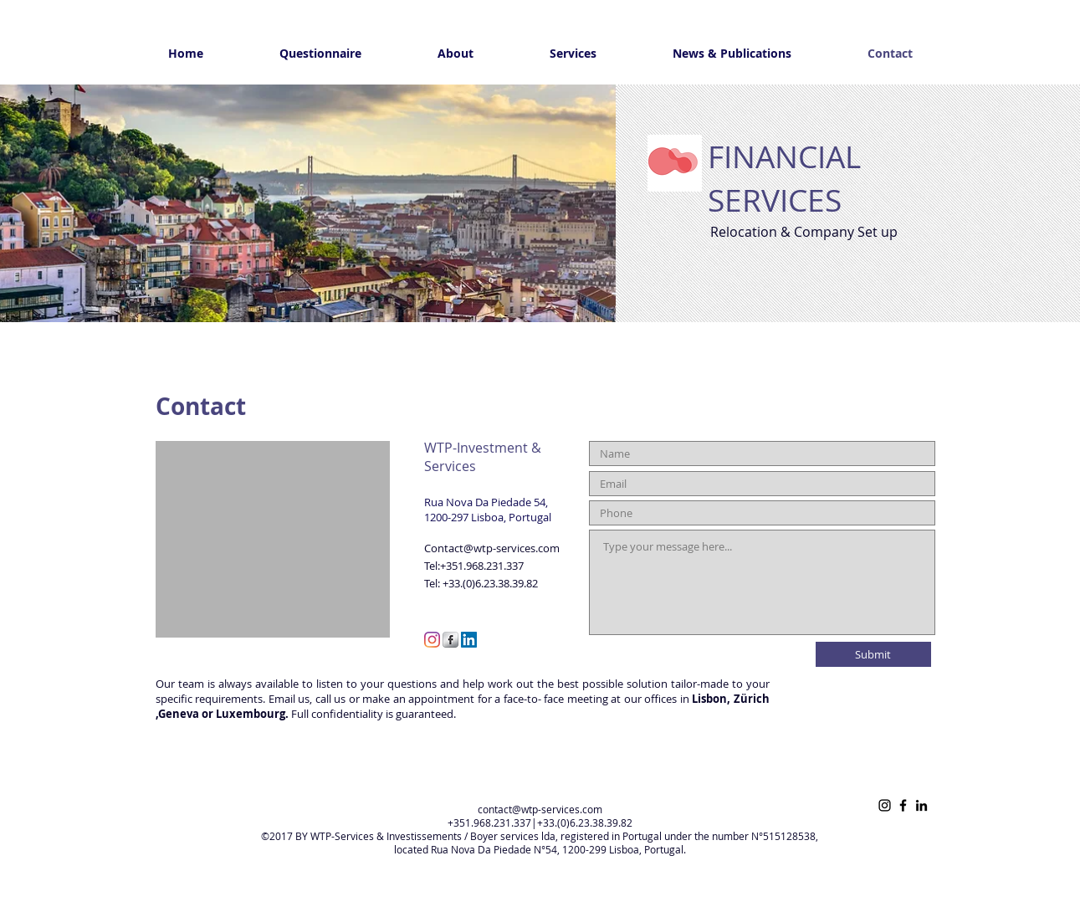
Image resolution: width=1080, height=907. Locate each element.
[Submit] (873, 654)
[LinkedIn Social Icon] (469, 640)
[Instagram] (432, 640)
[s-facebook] (450, 640)
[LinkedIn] (921, 805)
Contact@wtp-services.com (492, 548)
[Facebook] (903, 805)
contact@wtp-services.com (540, 809)
